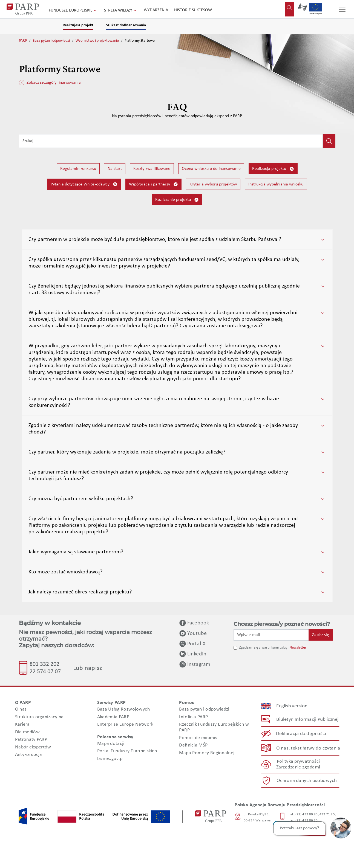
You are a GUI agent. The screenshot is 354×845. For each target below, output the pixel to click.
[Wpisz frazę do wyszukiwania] (171, 141)
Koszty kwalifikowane (151, 169)
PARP (23, 41)
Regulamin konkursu (78, 169)
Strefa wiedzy (120, 10)
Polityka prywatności (298, 761)
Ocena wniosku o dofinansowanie (211, 169)
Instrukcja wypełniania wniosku (275, 184)
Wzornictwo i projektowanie (97, 41)
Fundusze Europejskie (73, 10)
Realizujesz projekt (78, 25)
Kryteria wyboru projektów (213, 184)
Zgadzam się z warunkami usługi (263, 648)
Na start (115, 169)
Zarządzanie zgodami (298, 767)
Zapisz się (320, 635)
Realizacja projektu (273, 169)
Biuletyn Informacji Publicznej (307, 719)
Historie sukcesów (193, 10)
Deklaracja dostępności (301, 733)
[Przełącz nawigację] (342, 9)
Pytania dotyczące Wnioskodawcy (84, 184)
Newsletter (297, 648)
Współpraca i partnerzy (153, 184)
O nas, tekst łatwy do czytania (308, 748)
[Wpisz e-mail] (271, 634)
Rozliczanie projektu (177, 200)
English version (291, 706)
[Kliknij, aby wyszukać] (329, 141)
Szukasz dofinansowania (126, 25)
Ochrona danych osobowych (307, 780)
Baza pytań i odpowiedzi (51, 41)
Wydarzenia (156, 10)
